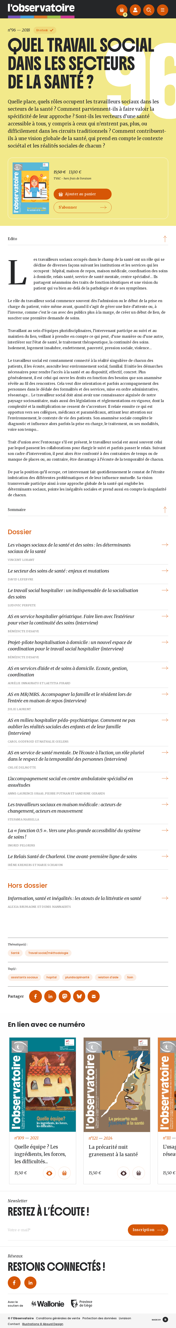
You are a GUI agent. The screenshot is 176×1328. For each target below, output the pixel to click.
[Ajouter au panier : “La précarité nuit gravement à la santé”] (138, 1176)
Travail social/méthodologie (48, 957)
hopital (52, 981)
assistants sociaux (24, 981)
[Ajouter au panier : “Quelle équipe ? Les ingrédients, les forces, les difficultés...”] (64, 1176)
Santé (15, 957)
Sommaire (87, 510)
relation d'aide (108, 981)
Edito (87, 239)
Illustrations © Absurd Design (42, 1324)
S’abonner (83, 215)
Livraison (125, 1318)
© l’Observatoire (21, 1318)
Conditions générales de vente (58, 1318)
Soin (130, 981)
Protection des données (99, 1318)
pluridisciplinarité (77, 981)
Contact (14, 1324)
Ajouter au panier (77, 201)
